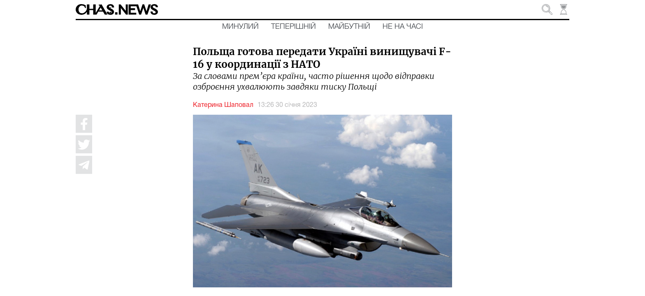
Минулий (240, 26)
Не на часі (403, 26)
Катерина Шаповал (223, 105)
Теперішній (293, 26)
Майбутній (349, 26)
